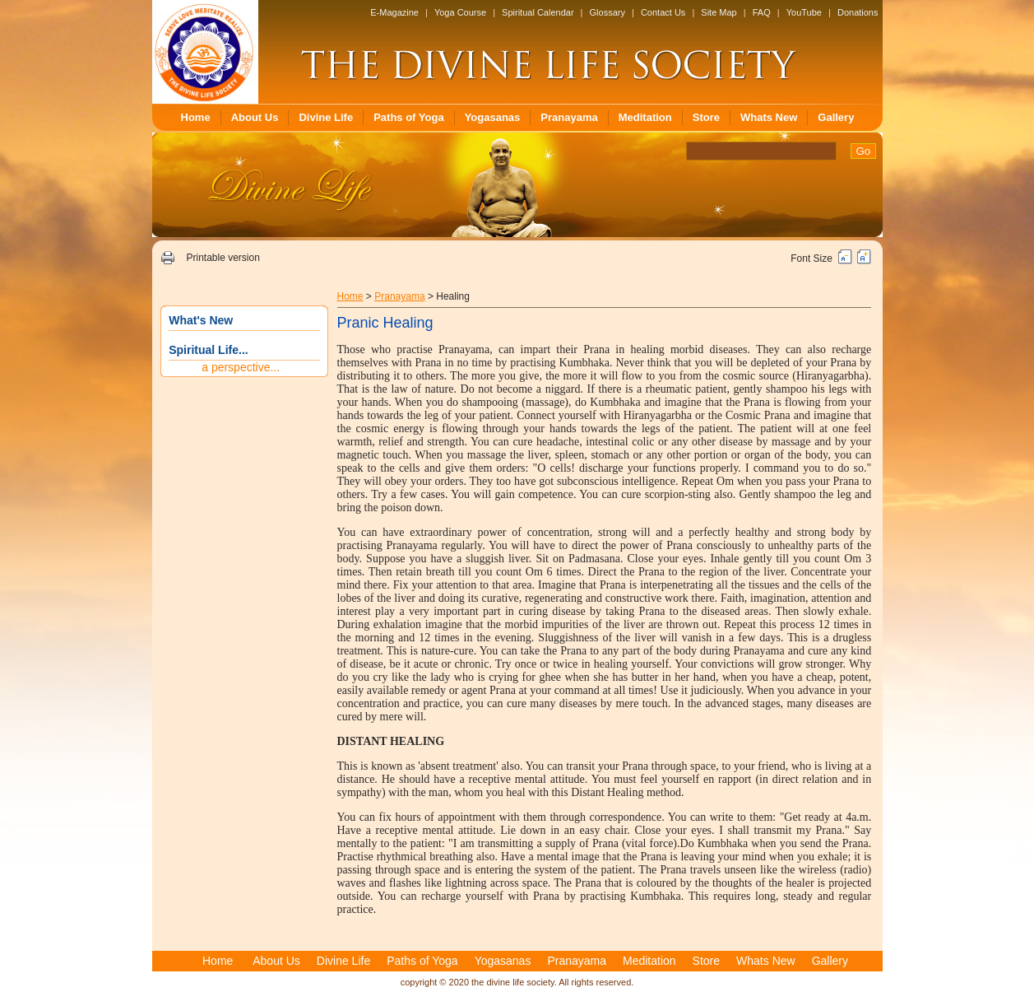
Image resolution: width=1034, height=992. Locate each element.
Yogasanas (493, 117)
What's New (201, 320)
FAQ (762, 12)
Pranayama (568, 117)
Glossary (607, 12)
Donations (858, 12)
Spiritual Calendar (537, 12)
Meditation (645, 117)
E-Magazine (394, 12)
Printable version (222, 257)
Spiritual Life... (208, 349)
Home (196, 117)
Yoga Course (460, 12)
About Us (255, 117)
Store (706, 117)
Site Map (718, 12)
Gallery (836, 117)
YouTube (804, 12)
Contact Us (663, 12)
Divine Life (326, 117)
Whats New (768, 117)
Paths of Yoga (408, 117)
